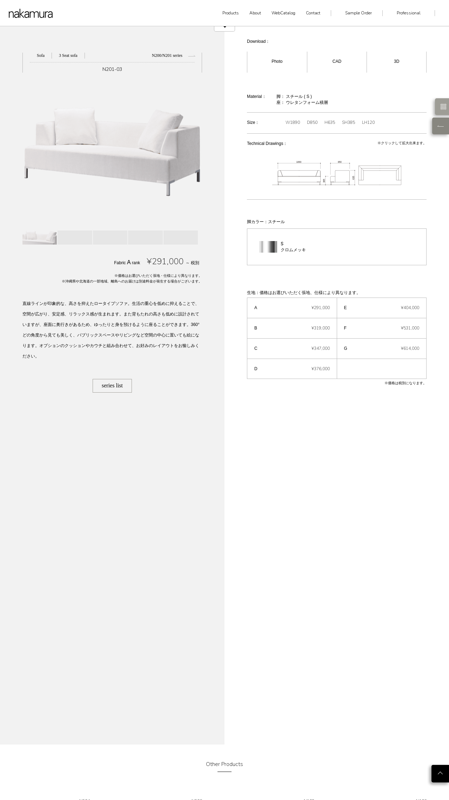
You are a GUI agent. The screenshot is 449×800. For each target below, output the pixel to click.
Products (230, 13)
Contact (313, 13)
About (255, 13)
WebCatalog (283, 13)
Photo (277, 61)
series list (112, 385)
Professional (409, 13)
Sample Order (358, 13)
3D (396, 61)
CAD (337, 61)
